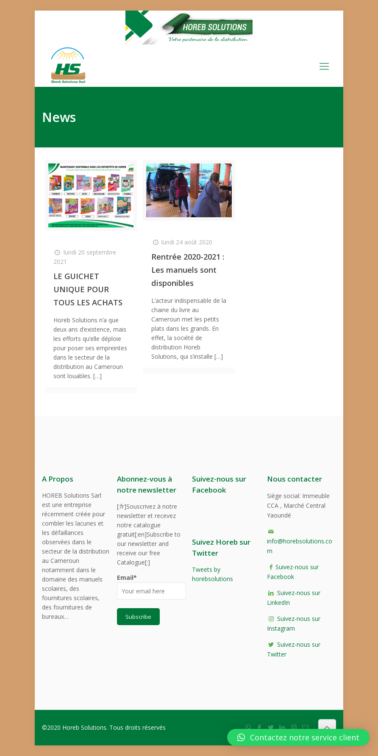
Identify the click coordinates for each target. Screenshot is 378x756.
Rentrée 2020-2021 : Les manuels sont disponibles (187, 270)
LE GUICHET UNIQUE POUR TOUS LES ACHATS (87, 289)
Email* (151, 586)
